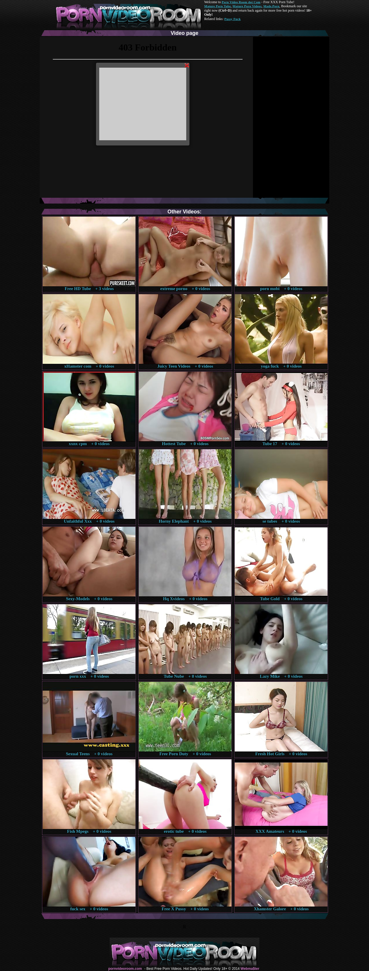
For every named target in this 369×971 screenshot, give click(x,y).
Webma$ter (249, 969)
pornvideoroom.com (125, 969)
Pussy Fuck (232, 19)
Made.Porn (271, 6)
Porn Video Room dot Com (241, 2)
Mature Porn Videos (247, 6)
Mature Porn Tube (217, 6)
